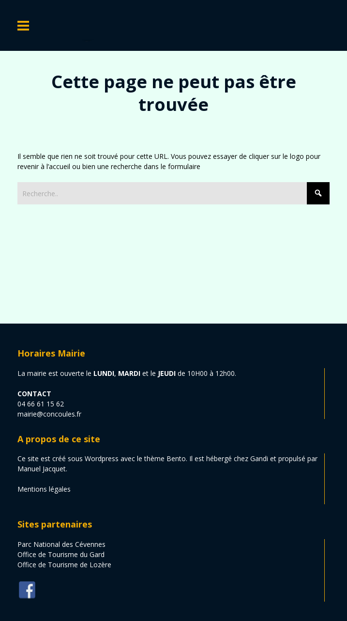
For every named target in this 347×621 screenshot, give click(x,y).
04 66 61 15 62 (40, 403)
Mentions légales (44, 489)
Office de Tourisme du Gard (61, 554)
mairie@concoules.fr (49, 414)
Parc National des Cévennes (61, 544)
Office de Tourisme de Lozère (64, 564)
